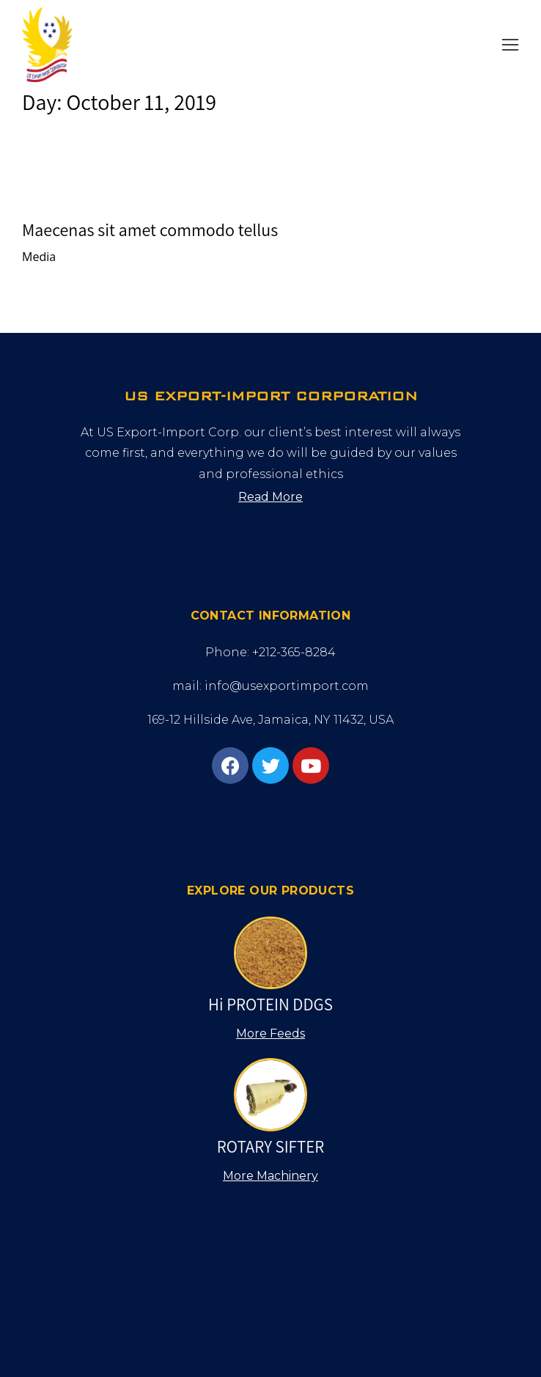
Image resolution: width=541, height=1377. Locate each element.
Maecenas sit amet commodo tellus (150, 229)
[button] (510, 44)
